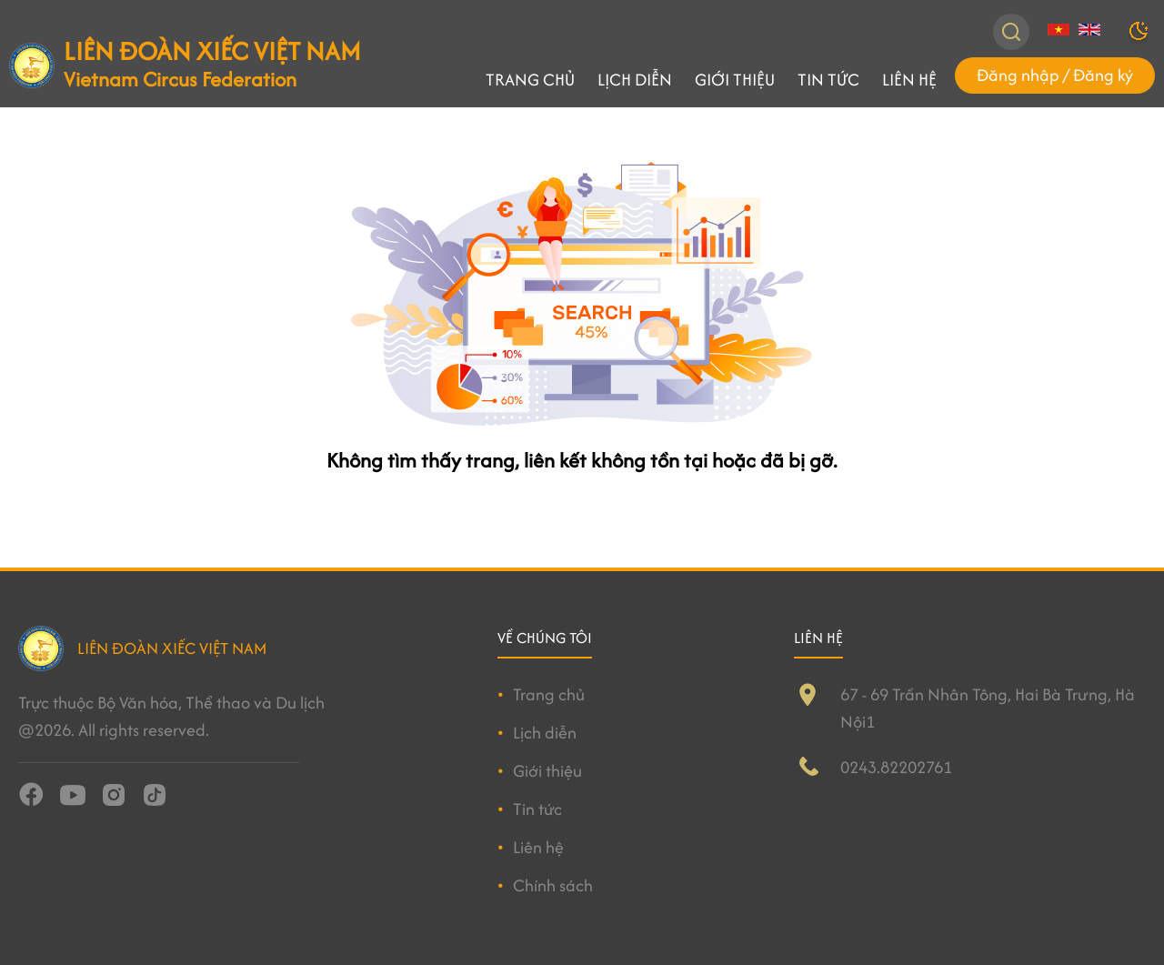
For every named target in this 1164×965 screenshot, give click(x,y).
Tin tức (828, 79)
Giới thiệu (735, 79)
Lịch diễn (634, 79)
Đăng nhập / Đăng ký (1055, 75)
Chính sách (553, 885)
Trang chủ (530, 79)
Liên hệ (909, 79)
